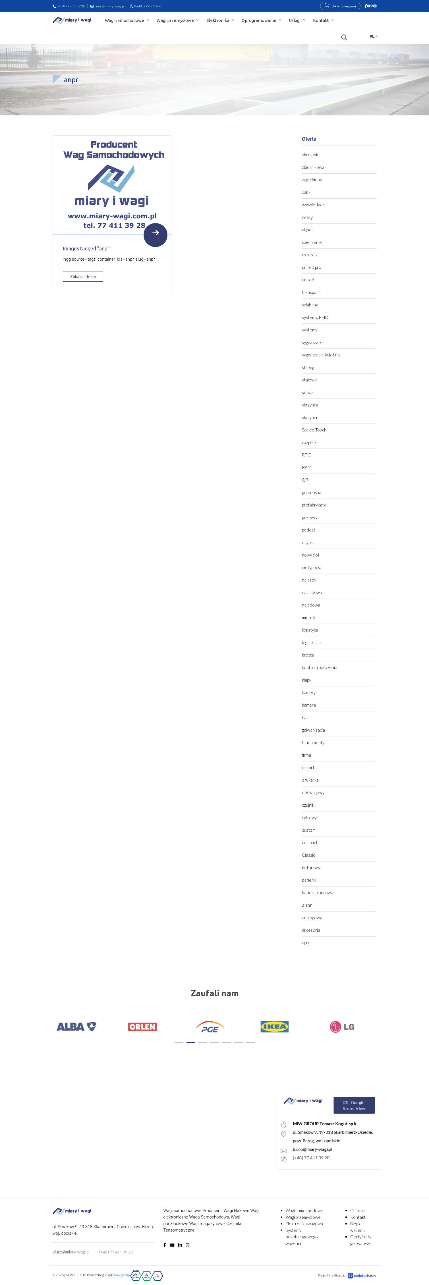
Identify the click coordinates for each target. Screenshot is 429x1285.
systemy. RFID (315, 317)
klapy (306, 679)
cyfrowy (309, 817)
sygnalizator (313, 342)
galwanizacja (313, 729)
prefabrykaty (314, 504)
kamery (309, 692)
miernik (308, 617)
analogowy (312, 917)
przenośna (311, 492)
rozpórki (309, 442)
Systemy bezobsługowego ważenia (302, 1237)
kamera (309, 704)
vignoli (307, 229)
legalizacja (311, 642)
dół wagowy (313, 792)
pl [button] (372, 36)
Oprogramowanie (259, 20)
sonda (308, 392)
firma (306, 754)
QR (305, 479)
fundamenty (313, 742)
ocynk (307, 542)
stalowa (309, 379)
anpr (307, 905)
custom (309, 830)
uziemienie (312, 242)
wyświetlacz (313, 204)
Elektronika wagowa (304, 1223)
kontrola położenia (319, 667)
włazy (307, 217)
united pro (311, 267)
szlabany (310, 304)
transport (311, 292)
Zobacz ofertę (83, 276)
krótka (308, 654)
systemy (309, 329)
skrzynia (309, 417)
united (308, 279)
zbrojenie (311, 154)
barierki (309, 880)
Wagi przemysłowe (176, 20)
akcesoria (311, 930)
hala (306, 717)
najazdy (309, 579)
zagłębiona (312, 179)
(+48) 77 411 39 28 (71, 6)
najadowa (311, 604)
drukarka (310, 779)
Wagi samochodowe (125, 20)
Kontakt (321, 20)
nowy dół (310, 554)
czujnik (308, 804)
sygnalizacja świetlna (321, 354)
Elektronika (218, 20)
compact (310, 842)
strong (308, 367)
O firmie (357, 1210)
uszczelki (310, 254)
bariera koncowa (317, 892)
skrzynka (310, 404)
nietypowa (311, 567)
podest (308, 529)
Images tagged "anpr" (87, 248)
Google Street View (380, 1105)
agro (306, 942)
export (308, 767)
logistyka (310, 629)
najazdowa (312, 592)
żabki (306, 192)
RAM (306, 467)
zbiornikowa (313, 167)
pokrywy (309, 517)
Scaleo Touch (314, 429)
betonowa (311, 867)
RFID (307, 454)
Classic (308, 855)
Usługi (295, 20)
